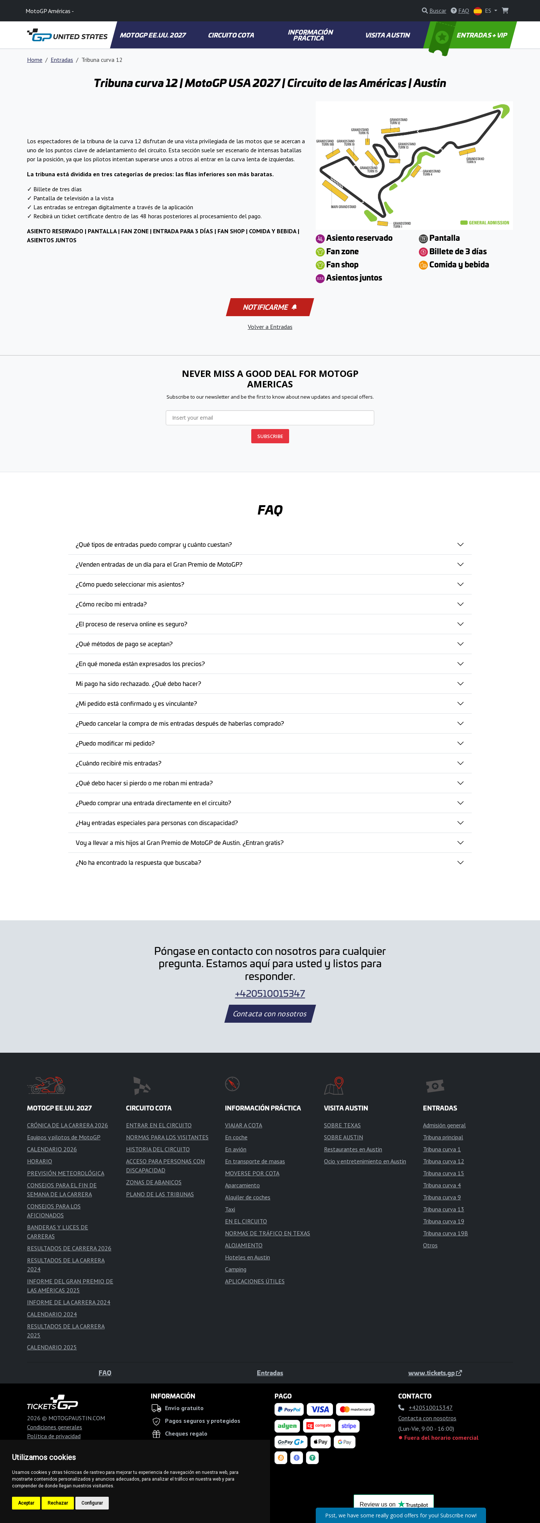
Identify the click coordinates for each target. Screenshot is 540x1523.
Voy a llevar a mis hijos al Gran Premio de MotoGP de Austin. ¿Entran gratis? (180, 842)
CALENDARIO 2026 (52, 1149)
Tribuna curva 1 (442, 1149)
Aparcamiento (242, 1185)
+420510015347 (270, 993)
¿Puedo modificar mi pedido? (115, 743)
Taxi (230, 1209)
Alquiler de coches (247, 1197)
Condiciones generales (54, 1427)
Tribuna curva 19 (443, 1221)
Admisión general (444, 1125)
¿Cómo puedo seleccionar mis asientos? (130, 584)
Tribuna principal (443, 1137)
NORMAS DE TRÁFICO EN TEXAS (267, 1233)
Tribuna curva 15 (443, 1173)
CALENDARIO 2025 (52, 1347)
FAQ (105, 1372)
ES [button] (483, 11)
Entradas (62, 59)
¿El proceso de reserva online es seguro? (131, 624)
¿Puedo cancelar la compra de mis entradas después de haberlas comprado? (180, 723)
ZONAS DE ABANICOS (154, 1182)
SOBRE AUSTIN (343, 1137)
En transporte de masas (255, 1161)
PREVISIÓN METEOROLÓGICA (65, 1173)
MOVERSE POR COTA (252, 1173)
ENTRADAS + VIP (469, 34)
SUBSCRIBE (270, 436)
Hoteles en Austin (247, 1257)
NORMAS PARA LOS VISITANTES (167, 1137)
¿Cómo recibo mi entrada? (111, 604)
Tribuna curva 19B (445, 1233)
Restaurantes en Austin (353, 1149)
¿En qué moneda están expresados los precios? (140, 663)
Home (34, 59)
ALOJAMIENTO (243, 1245)
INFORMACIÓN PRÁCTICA (310, 34)
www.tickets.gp (435, 1372)
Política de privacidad (54, 1436)
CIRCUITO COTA (231, 34)
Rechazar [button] (58, 1503)
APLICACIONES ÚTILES (255, 1281)
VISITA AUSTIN (388, 34)
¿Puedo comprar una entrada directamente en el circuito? (153, 802)
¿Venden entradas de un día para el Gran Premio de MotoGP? (159, 564)
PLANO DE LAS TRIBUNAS (160, 1194)
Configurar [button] (92, 1503)
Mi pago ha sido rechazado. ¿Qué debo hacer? (138, 683)
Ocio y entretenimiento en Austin (365, 1161)
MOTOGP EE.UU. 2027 (153, 34)
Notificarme (269, 307)
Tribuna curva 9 (442, 1197)
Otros (430, 1245)
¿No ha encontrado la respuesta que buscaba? (138, 862)
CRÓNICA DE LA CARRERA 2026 (67, 1125)
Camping (235, 1269)
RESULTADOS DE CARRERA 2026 (69, 1248)
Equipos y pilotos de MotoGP (63, 1137)
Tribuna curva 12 (443, 1161)
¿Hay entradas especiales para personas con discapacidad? (157, 822)
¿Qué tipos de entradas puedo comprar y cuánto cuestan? (154, 544)
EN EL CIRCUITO (246, 1221)
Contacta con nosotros (270, 1014)
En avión (235, 1149)
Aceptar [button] (26, 1503)
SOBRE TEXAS (342, 1125)
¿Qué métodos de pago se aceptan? (124, 643)
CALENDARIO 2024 (52, 1314)
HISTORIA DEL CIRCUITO (158, 1149)
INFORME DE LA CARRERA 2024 (68, 1302)
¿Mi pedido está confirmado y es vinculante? (136, 703)
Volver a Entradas (270, 326)
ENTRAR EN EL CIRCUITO (159, 1125)
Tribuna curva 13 (443, 1209)
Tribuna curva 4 (442, 1185)
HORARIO (39, 1161)
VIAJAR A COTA (243, 1125)
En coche (236, 1137)
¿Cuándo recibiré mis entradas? (118, 763)
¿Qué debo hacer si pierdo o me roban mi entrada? (144, 783)
